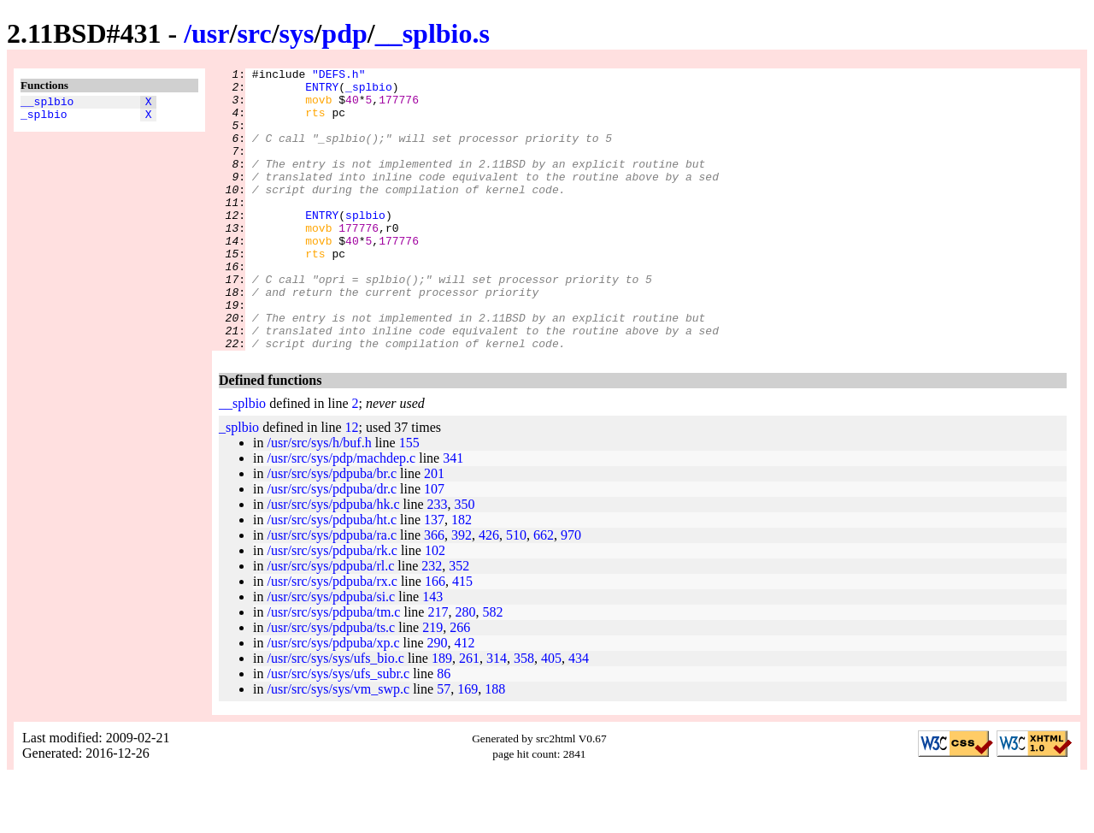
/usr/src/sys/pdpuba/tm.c (333, 668)
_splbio (44, 119)
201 (434, 530)
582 (492, 668)
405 (551, 714)
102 (435, 607)
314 (496, 714)
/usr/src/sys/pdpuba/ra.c (332, 591)
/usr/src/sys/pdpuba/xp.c (333, 699)
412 (465, 699)
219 (432, 683)
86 (443, 730)
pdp (344, 33)
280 (465, 668)
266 (460, 683)
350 (465, 560)
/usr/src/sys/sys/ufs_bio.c (335, 714)
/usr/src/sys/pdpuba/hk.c (333, 560)
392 (461, 591)
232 (431, 622)
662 (543, 591)
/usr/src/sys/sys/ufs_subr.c (338, 730)
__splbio (47, 103)
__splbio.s (432, 33)
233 (437, 560)
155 (409, 499)
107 (434, 545)
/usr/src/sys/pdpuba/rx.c (332, 637)
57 (443, 745)
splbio (365, 245)
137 (434, 576)
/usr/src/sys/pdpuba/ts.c (331, 683)
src (254, 33)
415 (462, 637)
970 (571, 591)
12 (352, 483)
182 (461, 576)
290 (437, 699)
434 (578, 714)
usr (210, 33)
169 (467, 745)
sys (297, 33)
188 (495, 745)
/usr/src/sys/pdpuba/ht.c (332, 576)
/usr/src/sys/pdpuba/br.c (332, 530)
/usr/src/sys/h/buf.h (319, 499)
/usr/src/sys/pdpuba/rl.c (330, 622)
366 (434, 591)
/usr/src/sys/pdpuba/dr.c (332, 545)
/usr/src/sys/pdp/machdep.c (341, 514)
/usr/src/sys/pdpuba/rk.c (332, 607)
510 (516, 591)
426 (489, 591)
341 (453, 514)
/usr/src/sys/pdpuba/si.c (331, 653)
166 (435, 637)
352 (459, 622)
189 (442, 714)
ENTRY (321, 91)
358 (524, 714)
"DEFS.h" (338, 76)
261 (469, 714)
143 (432, 653)
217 (437, 668)
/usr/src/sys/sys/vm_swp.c (338, 745)
